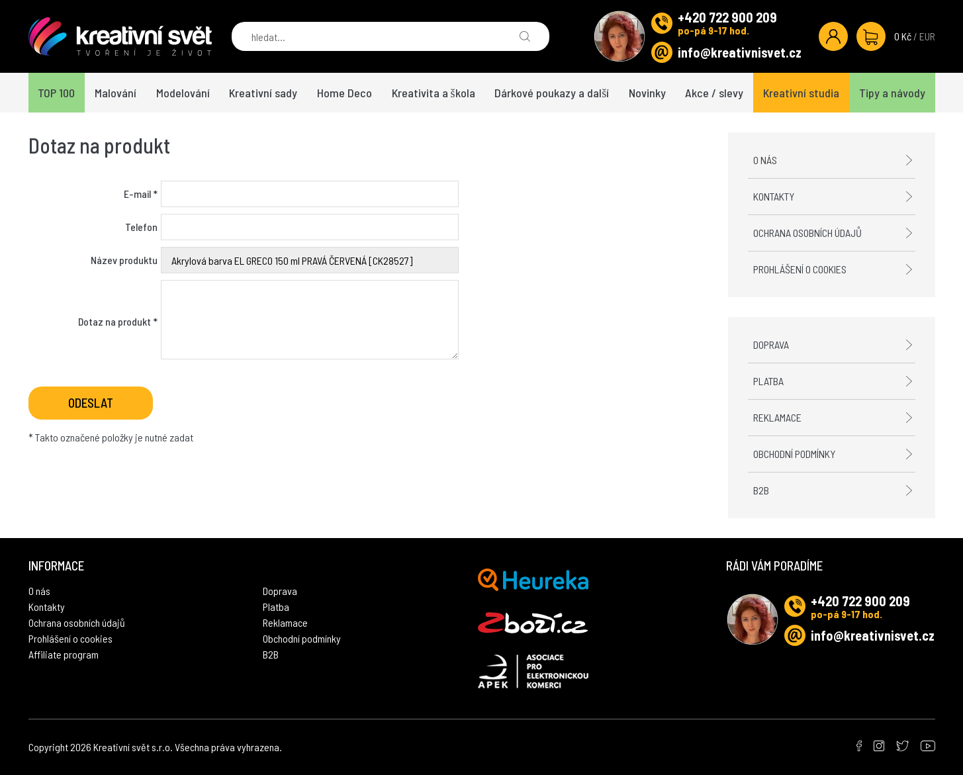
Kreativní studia (801, 92)
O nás (765, 160)
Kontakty (773, 196)
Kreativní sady (263, 92)
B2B (761, 490)
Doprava (771, 344)
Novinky (647, 92)
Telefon (141, 226)
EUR (927, 36)
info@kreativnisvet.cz (740, 52)
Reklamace (777, 417)
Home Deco (344, 92)
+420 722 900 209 (727, 17)
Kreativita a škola (433, 92)
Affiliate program (63, 654)
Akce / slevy (714, 92)
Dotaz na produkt (118, 321)
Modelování (183, 92)
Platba (768, 381)
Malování (115, 92)
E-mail (141, 193)
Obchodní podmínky (794, 453)
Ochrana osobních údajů (807, 232)
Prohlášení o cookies (800, 269)
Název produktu (124, 259)
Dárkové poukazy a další (551, 92)
